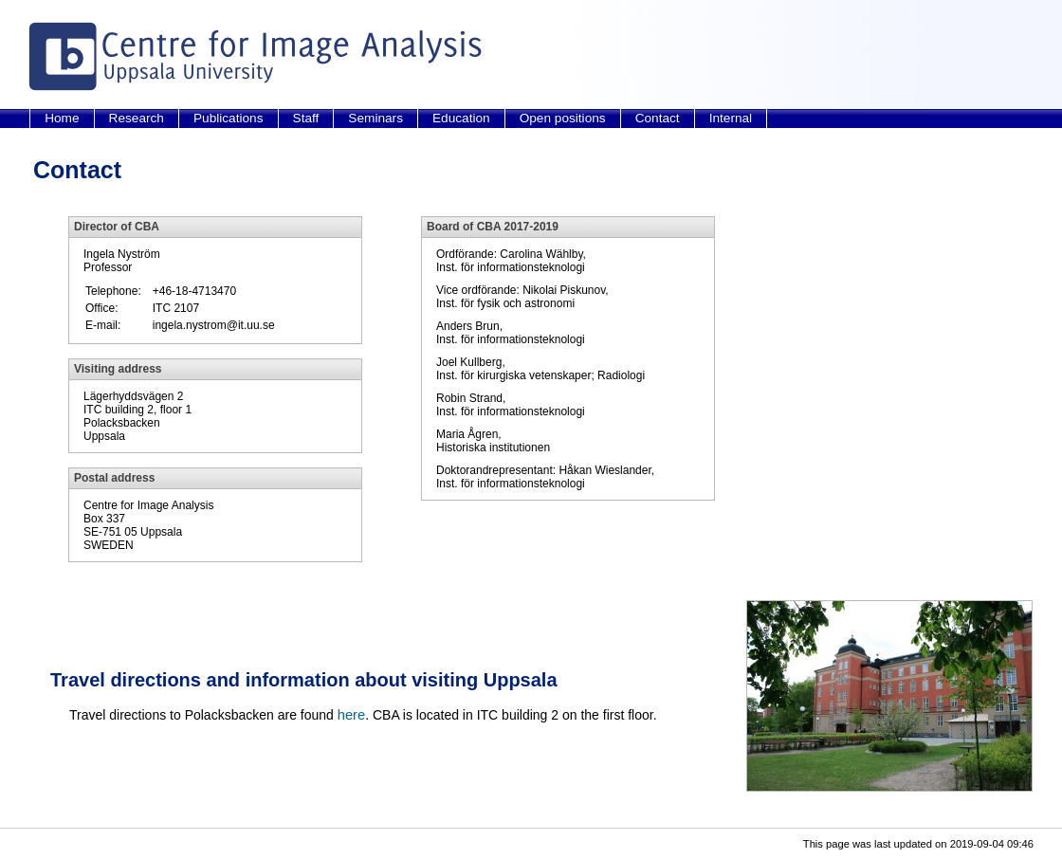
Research (136, 118)
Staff (306, 118)
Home (62, 118)
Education (461, 118)
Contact (657, 118)
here (351, 714)
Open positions (563, 118)
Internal (731, 118)
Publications (228, 118)
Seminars (375, 118)
